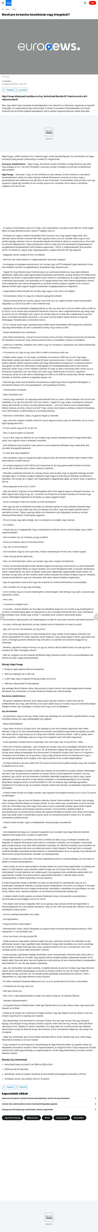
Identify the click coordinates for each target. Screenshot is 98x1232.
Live (92, 3)
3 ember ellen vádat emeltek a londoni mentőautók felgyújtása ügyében (29, 1104)
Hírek (8, 9)
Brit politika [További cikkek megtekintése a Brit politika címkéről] (78, 1118)
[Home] (2, 9)
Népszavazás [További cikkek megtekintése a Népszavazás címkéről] (32, 1118)
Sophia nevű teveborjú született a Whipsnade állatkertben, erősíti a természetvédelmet (36, 1098)
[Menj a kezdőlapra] (8, 3)
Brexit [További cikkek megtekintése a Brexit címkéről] (47, 1118)
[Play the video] (49, 46)
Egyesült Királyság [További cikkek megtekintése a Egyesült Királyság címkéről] (12, 1118)
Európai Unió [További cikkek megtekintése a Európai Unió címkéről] (62, 1118)
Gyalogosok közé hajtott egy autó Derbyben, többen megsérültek (27, 1109)
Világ (13, 9)
